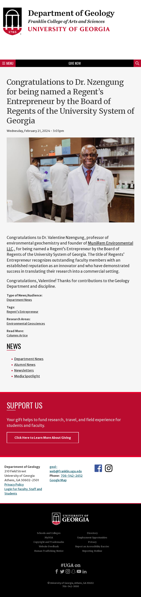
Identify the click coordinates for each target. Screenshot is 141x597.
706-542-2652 (72, 476)
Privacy (92, 542)
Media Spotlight (27, 376)
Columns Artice (17, 335)
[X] (62, 571)
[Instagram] (68, 571)
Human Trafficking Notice (49, 551)
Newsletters (24, 370)
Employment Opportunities (92, 537)
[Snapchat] (73, 571)
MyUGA (49, 537)
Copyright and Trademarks (48, 542)
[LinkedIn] (84, 571)
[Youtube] (79, 571)
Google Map (58, 480)
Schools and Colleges (49, 533)
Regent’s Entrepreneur (22, 312)
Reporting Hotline (92, 551)
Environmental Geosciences (26, 323)
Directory (92, 533)
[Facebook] (56, 571)
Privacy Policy (14, 484)
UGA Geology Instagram (108, 468)
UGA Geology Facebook (98, 468)
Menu (7, 63)
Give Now (75, 63)
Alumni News (24, 365)
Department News (19, 300)
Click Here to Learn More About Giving (42, 437)
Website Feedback (49, 546)
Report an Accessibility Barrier (92, 546)
